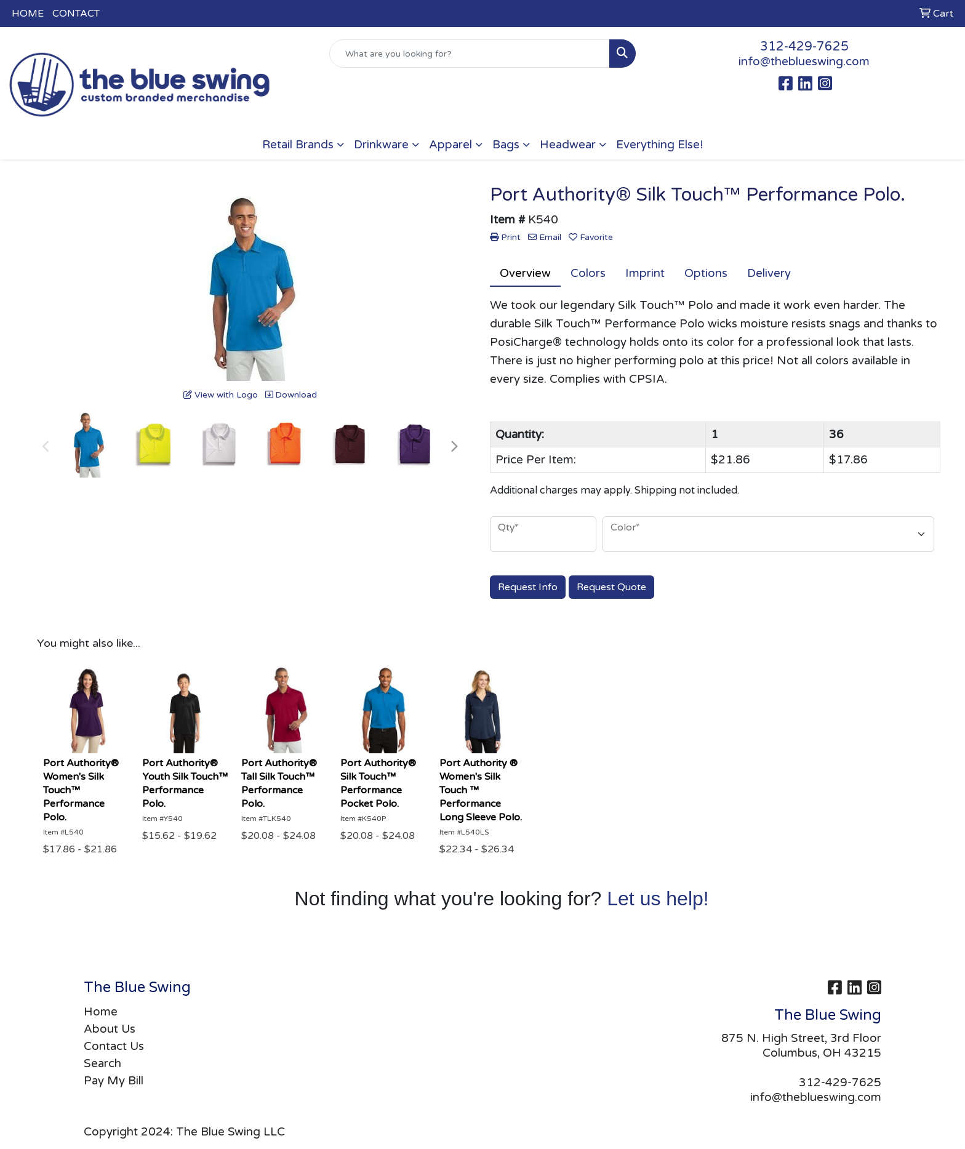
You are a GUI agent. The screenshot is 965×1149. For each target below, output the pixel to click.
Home (101, 1012)
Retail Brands (298, 144)
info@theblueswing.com (804, 61)
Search (102, 1063)
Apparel (450, 144)
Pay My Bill (113, 1080)
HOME (28, 13)
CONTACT (76, 13)
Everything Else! (659, 144)
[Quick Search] (470, 53)
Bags (505, 144)
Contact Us (114, 1046)
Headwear (568, 144)
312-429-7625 (804, 46)
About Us (109, 1029)
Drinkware (381, 144)
